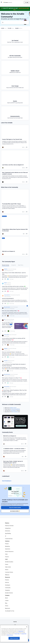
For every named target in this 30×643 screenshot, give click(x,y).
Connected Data (8, 538)
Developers (7, 585)
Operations (7, 549)
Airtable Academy (9, 561)
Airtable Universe (9, 593)
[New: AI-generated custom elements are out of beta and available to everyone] (15, 177)
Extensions (7, 531)
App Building (8, 533)
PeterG (5, 282)
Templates (7, 590)
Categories (13, 265)
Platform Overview (9, 525)
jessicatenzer (6, 386)
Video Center (8, 567)
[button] (1, 2)
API (15, 624)
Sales (6, 554)
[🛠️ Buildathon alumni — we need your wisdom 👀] (15, 452)
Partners (7, 580)
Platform (7, 523)
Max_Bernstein (7, 307)
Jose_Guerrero (7, 295)
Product (7, 543)
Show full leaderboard (7, 481)
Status (6, 605)
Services (7, 582)
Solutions (7, 541)
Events (6, 564)
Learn (6, 559)
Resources (7, 577)
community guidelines (15, 409)
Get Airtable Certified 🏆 (15, 511)
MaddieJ (6, 269)
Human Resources (9, 551)
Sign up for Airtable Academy (15, 507)
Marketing (7, 546)
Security (15, 621)
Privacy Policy (17, 641)
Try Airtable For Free (9, 611)
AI (5, 536)
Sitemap (15, 628)
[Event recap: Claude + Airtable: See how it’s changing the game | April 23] (15, 466)
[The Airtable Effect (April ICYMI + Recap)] (15, 201)
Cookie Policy (20, 638)
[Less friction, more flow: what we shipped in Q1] (15, 160)
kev (4, 319)
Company (7, 595)
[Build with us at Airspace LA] (15, 246)
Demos (6, 569)
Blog (6, 603)
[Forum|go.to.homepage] (7, 2)
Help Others (20, 265)
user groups (13, 410)
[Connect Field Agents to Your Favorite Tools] (15, 137)
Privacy (15, 631)
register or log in (13, 407)
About (6, 598)
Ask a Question (15, 411)
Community (7, 587)
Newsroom (7, 608)
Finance (7, 556)
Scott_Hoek (6, 334)
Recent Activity (5, 265)
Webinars (7, 574)
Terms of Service (10, 642)
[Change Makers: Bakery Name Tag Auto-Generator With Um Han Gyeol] (15, 225)
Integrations (8, 528)
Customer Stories (9, 572)
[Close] (26, 634)
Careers (6, 600)
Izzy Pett (6, 360)
